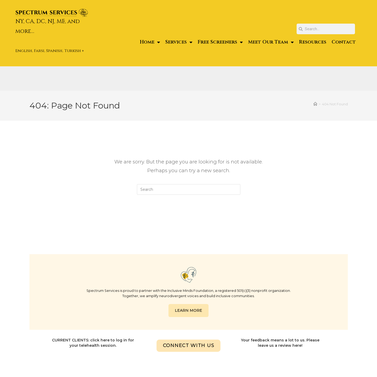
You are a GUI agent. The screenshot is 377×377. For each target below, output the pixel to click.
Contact (344, 42)
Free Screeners (220, 42)
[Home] (315, 104)
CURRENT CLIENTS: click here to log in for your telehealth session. (93, 343)
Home (150, 42)
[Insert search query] (188, 189)
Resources (312, 42)
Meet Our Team (271, 42)
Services (178, 42)
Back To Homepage (188, 216)
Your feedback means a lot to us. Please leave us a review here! (280, 343)
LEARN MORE (188, 310)
